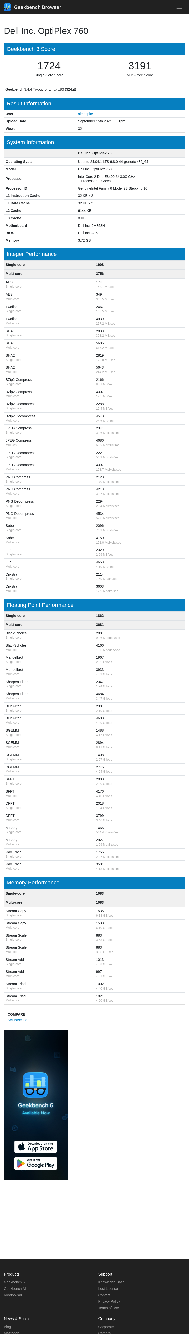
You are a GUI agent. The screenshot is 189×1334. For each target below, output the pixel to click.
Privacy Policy (109, 1301)
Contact (104, 1295)
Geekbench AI (15, 1289)
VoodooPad (13, 1295)
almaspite (85, 114)
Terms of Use (108, 1308)
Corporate (106, 1327)
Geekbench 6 (14, 1282)
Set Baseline (17, 1020)
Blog (7, 1327)
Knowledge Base (111, 1282)
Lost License (108, 1289)
